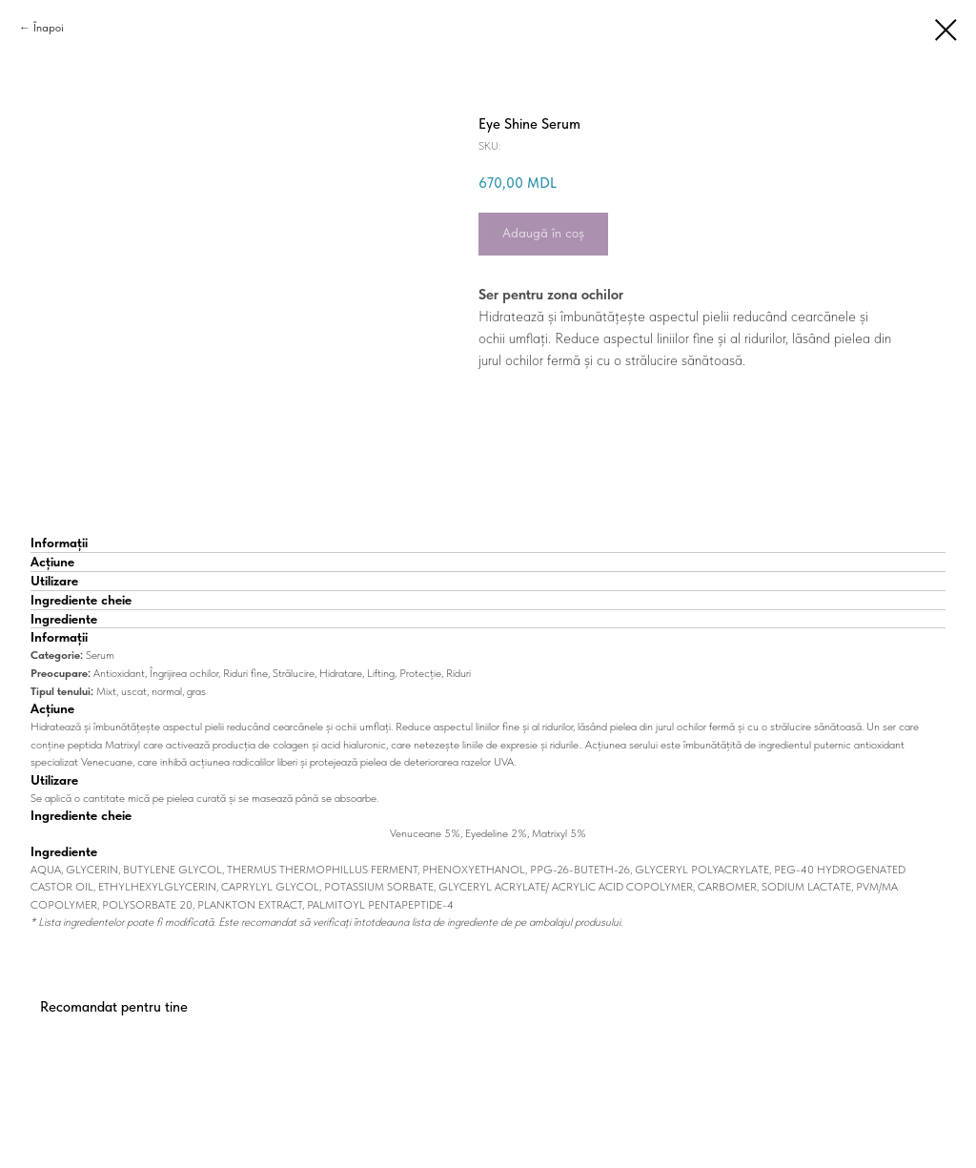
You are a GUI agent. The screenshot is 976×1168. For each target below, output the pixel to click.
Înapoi (48, 27)
